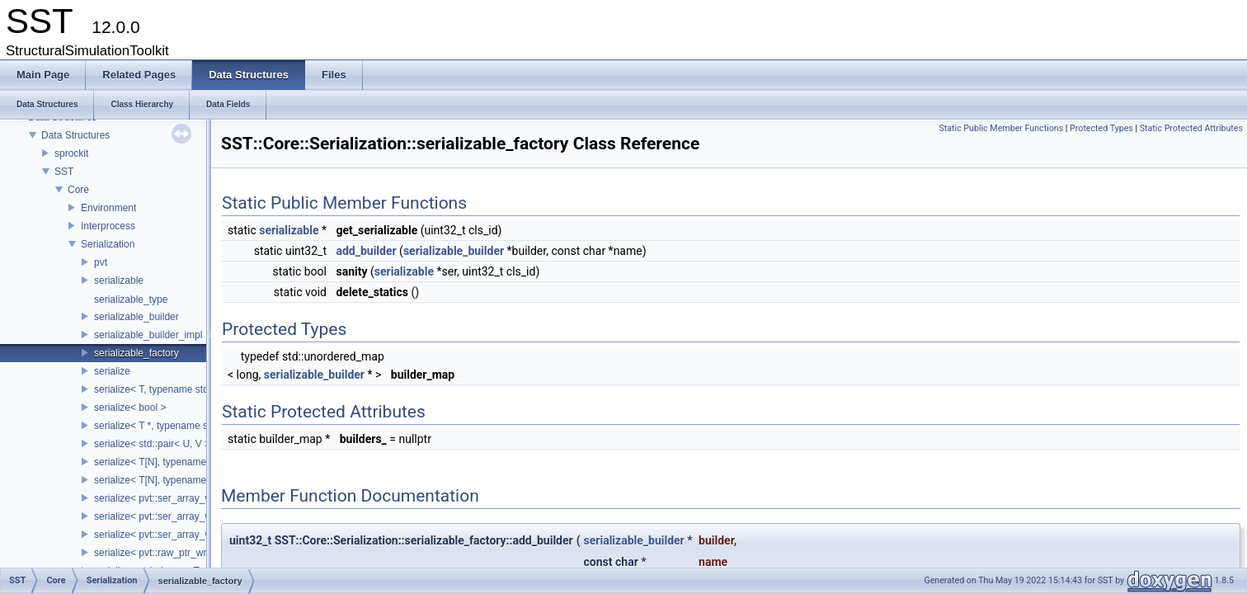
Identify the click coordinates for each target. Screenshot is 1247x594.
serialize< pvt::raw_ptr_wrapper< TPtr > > (185, 553)
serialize (112, 371)
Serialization (107, 244)
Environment (108, 208)
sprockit (71, 153)
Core (78, 190)
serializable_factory (136, 353)
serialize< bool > (130, 407)
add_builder (366, 250)
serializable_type (130, 299)
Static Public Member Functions (1001, 128)
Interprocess (108, 226)
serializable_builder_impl (148, 335)
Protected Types (1101, 128)
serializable (119, 280)
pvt (100, 262)
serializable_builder (136, 317)
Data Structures (75, 135)
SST (63, 171)
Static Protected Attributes (1191, 128)
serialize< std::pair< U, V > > (156, 444)
